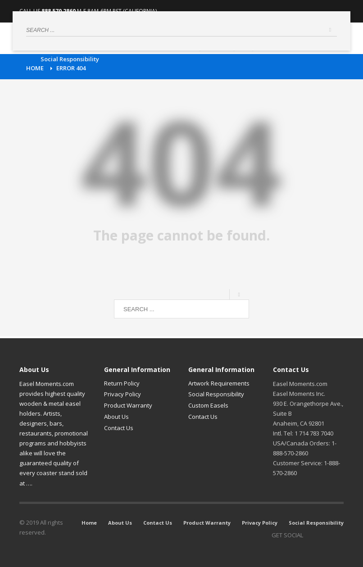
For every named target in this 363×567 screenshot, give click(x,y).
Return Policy (122, 383)
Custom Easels (208, 405)
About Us (116, 417)
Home (35, 68)
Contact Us (118, 428)
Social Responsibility (216, 394)
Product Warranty (128, 405)
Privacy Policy (122, 394)
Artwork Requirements (219, 383)
